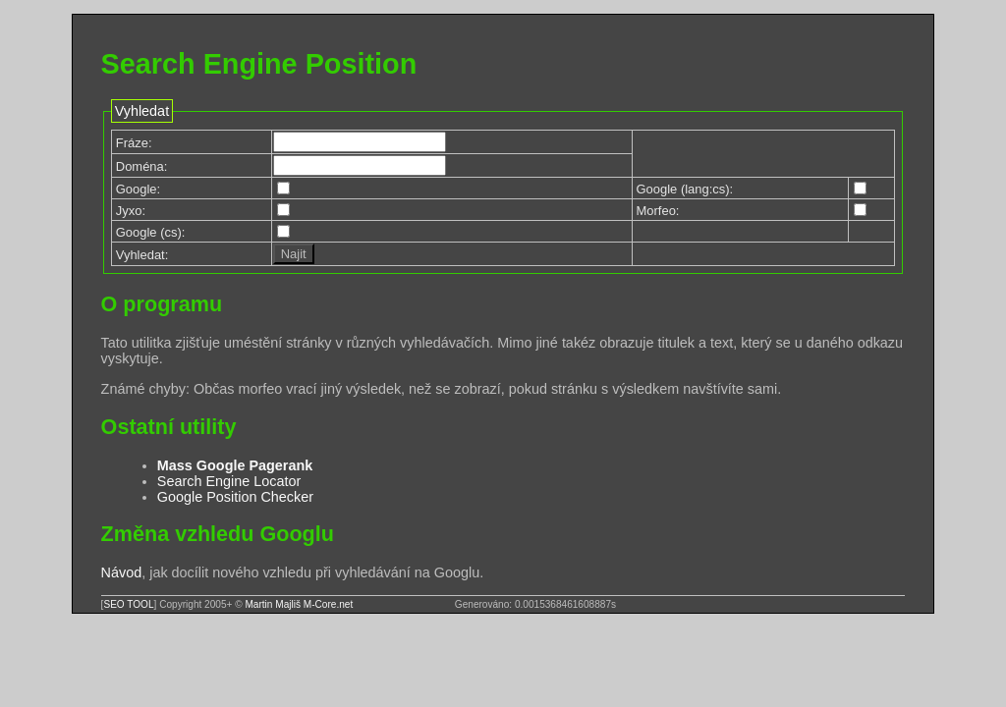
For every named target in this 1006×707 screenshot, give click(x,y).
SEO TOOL (128, 604)
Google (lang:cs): (685, 189)
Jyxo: (130, 210)
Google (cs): (151, 232)
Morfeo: (658, 210)
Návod (121, 572)
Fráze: (134, 143)
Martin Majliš (273, 604)
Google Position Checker (235, 497)
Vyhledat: (142, 254)
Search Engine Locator (229, 481)
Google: (138, 189)
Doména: (142, 166)
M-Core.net (328, 604)
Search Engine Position (259, 64)
